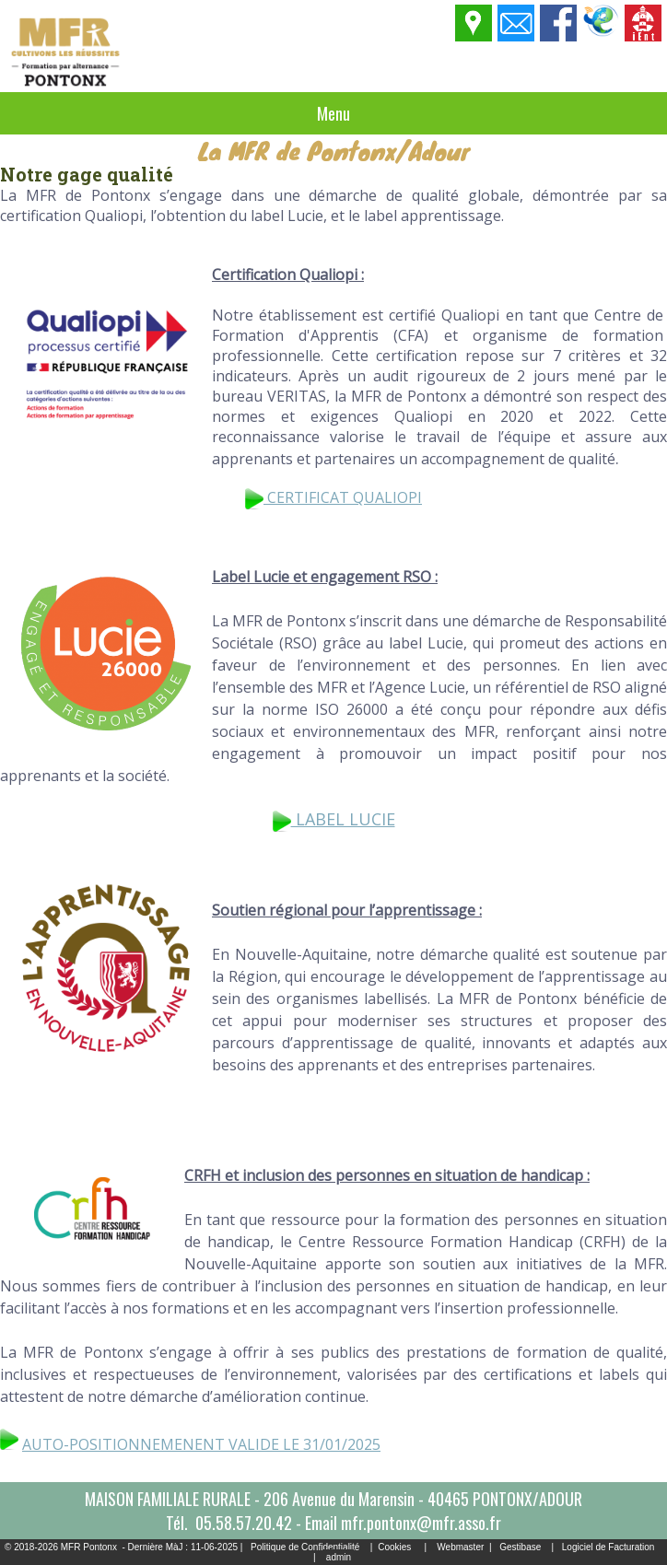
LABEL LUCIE (334, 819)
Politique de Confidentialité (305, 1547)
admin (338, 1557)
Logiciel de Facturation (608, 1547)
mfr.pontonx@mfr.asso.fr (421, 1523)
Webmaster (460, 1547)
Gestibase (520, 1547)
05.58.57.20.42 (243, 1523)
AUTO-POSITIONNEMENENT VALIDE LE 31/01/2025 (201, 1444)
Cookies (394, 1547)
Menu (333, 113)
